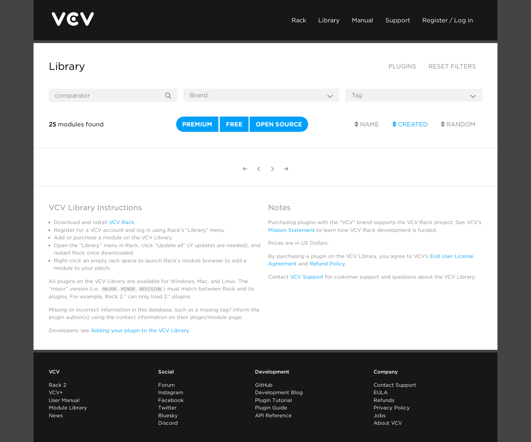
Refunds (384, 400)
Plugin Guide (271, 408)
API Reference (273, 415)
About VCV (388, 423)
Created (410, 124)
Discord (168, 423)
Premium (197, 124)
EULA (381, 392)
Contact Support (395, 385)
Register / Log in (447, 20)
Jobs (379, 415)
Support (397, 20)
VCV (54, 372)
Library (329, 20)
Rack (299, 20)
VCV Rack (121, 222)
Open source (279, 124)
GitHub (264, 385)
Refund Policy (327, 264)
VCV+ (56, 392)
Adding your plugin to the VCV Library (140, 330)
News (56, 415)
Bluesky (168, 415)
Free (234, 124)
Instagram (170, 392)
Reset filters (452, 66)
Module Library (68, 408)
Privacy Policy (392, 408)
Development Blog (279, 392)
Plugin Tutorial (273, 400)
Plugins (402, 66)
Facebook (171, 400)
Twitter (167, 408)
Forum (166, 385)
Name (367, 124)
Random (458, 124)
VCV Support (306, 277)
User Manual (64, 400)
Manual (362, 20)
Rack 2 (57, 385)
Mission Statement (291, 230)
